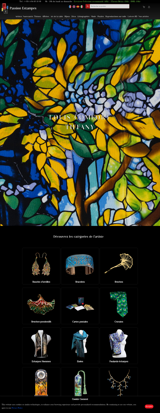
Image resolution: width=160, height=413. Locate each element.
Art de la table (57, 16)
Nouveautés (28, 16)
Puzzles (101, 16)
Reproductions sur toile (116, 16)
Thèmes (37, 16)
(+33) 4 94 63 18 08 (32, 2)
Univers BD (132, 16)
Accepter (149, 406)
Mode (93, 16)
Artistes (18, 16)
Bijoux (67, 16)
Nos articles (144, 16)
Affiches (45, 16)
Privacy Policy (17, 408)
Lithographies (83, 16)
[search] (109, 6)
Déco (74, 16)
